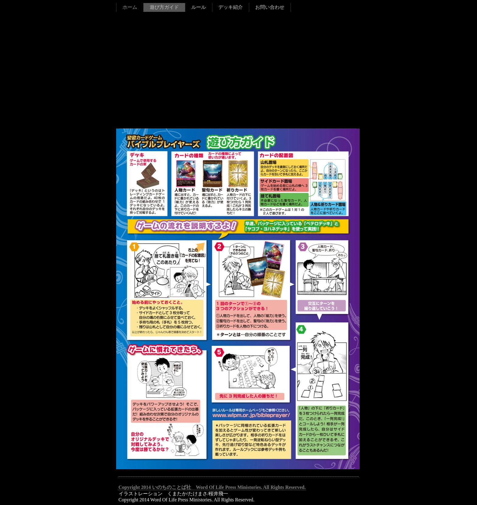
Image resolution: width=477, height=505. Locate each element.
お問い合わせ (269, 7)
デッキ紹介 (230, 7)
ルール (198, 7)
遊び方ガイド (164, 7)
